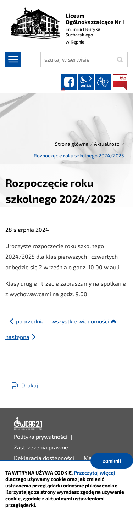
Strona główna (72, 144)
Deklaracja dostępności (28, 423)
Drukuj (29, 385)
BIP (120, 82)
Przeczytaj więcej (94, 473)
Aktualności (107, 144)
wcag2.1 (86, 82)
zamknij (112, 461)
